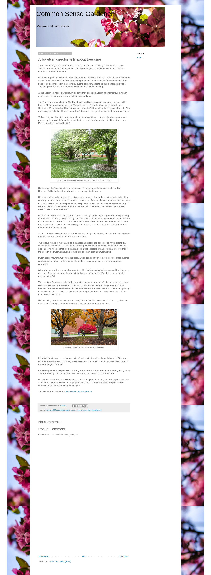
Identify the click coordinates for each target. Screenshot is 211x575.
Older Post (124, 556)
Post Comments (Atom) (60, 561)
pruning (73, 410)
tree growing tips (83, 410)
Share (139, 57)
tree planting (96, 410)
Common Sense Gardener (74, 13)
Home (84, 556)
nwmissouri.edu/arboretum (79, 392)
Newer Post (44, 556)
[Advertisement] (84, 530)
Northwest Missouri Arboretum (58, 410)
